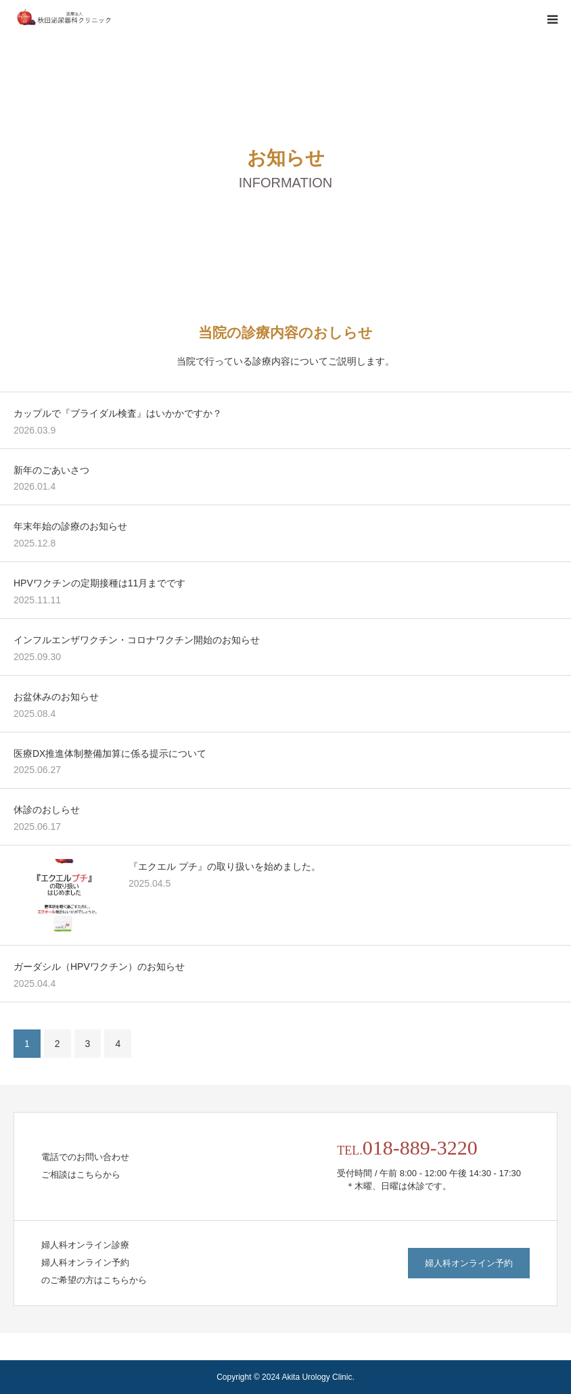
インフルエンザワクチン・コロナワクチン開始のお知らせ (137, 639)
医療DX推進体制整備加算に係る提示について (110, 753)
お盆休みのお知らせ (56, 696)
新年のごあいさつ (51, 470)
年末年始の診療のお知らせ (70, 526)
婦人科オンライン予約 (469, 1263)
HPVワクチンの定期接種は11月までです (99, 583)
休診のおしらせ (47, 809)
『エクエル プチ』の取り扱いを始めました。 (225, 866)
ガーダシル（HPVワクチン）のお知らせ (99, 966)
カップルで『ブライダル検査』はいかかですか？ (118, 413)
